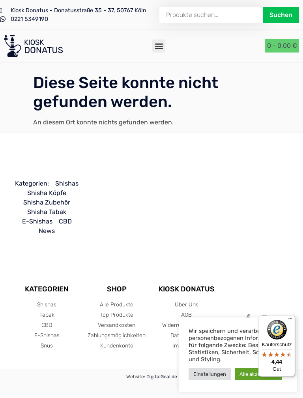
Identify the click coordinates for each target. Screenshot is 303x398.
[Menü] (290, 320)
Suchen (280, 15)
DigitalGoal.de (161, 376)
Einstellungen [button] (209, 374)
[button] (158, 46)
